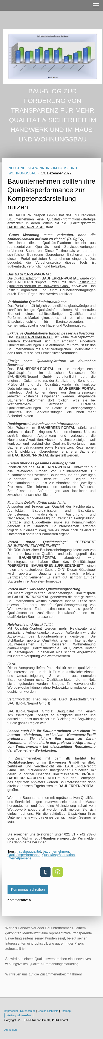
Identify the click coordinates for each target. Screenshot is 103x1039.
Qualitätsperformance (24, 855)
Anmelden (10, 1029)
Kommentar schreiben (28, 889)
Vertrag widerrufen (19, 1015)
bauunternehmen (56, 851)
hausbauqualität (29, 851)
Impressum (11, 1010)
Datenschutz (27, 1010)
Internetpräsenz (19, 858)
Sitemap (66, 1010)
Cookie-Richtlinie (48, 1010)
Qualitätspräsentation (58, 855)
